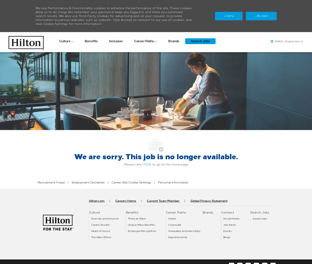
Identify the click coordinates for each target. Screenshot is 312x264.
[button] (287, 41)
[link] (26, 42)
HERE (147, 164)
